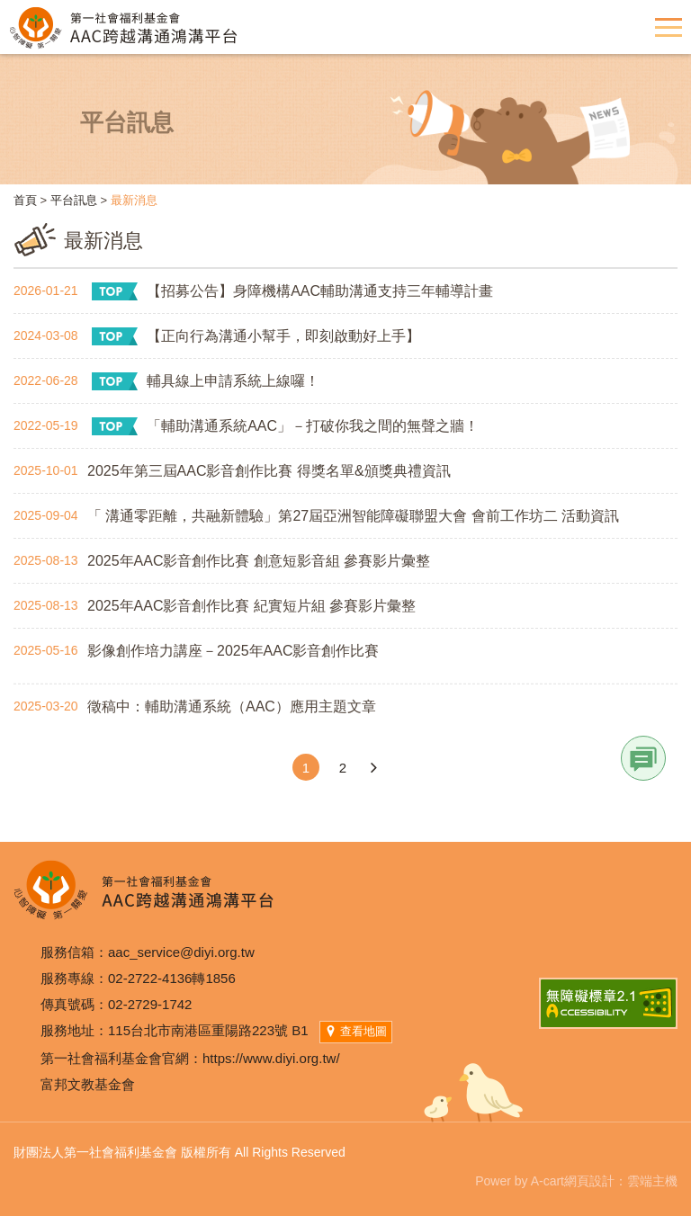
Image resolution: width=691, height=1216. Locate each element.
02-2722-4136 (150, 978)
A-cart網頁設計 (573, 1181)
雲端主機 (652, 1181)
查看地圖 (356, 1031)
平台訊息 (73, 200)
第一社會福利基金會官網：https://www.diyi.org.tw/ (190, 1058)
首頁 (25, 200)
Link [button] (643, 758)
